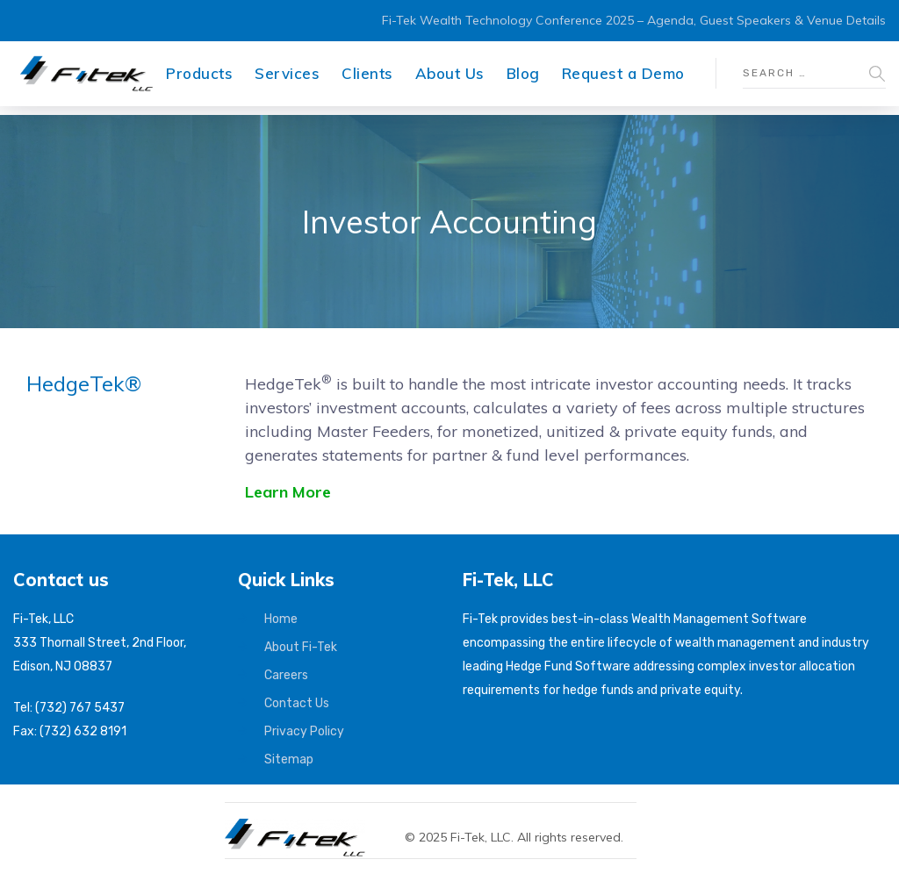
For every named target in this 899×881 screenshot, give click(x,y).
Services (287, 73)
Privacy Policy (304, 731)
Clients (367, 73)
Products (199, 73)
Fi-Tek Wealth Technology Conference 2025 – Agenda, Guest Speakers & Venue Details (634, 20)
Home (281, 619)
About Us (450, 73)
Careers (286, 675)
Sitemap (288, 759)
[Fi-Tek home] (304, 827)
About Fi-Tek (300, 647)
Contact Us (296, 703)
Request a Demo (623, 73)
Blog (523, 73)
